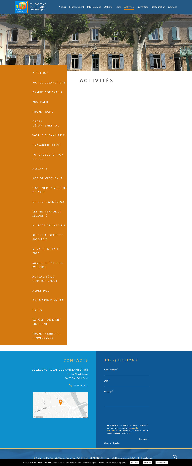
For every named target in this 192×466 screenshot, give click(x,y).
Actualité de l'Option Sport (45, 278)
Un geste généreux (48, 201)
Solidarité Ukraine (48, 225)
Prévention (142, 6)
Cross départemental (45, 123)
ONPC (98, 458)
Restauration (158, 6)
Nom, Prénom (111, 369)
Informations (94, 6)
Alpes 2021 (41, 290)
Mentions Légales (145, 458)
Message (108, 391)
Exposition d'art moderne (46, 321)
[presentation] (128, 416)
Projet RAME (43, 111)
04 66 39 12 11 (81, 385)
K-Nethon (40, 72)
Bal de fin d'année (48, 300)
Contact (172, 6)
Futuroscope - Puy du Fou (47, 156)
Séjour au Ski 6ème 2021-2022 (47, 237)
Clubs (118, 6)
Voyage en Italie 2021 (46, 251)
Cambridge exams (47, 92)
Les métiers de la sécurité (47, 213)
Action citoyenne (47, 178)
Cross (37, 309)
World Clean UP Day (49, 135)
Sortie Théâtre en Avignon (48, 265)
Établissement (76, 6)
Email (107, 380)
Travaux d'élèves (47, 144)
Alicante (40, 168)
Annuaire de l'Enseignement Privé (119, 458)
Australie (40, 101)
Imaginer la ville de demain (49, 190)
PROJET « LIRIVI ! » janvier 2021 (46, 335)
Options (108, 6)
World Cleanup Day (49, 82)
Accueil (62, 6)
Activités (129, 6)
